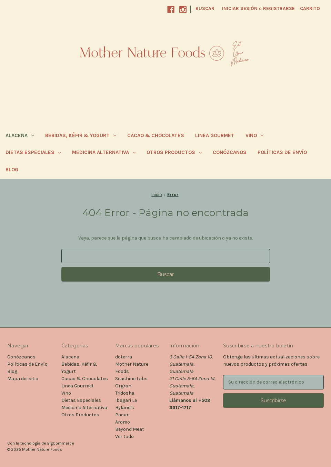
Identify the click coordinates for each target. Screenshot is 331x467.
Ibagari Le (126, 400)
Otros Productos (174, 152)
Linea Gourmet (214, 135)
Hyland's (124, 407)
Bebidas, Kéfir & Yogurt (80, 135)
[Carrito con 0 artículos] (310, 8)
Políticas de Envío (282, 152)
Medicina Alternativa (104, 152)
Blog (12, 169)
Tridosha (124, 393)
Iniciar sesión (240, 8)
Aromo (122, 422)
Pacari (122, 415)
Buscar (204, 8)
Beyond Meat (129, 429)
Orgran (123, 386)
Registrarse (279, 8)
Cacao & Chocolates (155, 135)
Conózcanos (230, 152)
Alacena (20, 135)
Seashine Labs (131, 379)
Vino (254, 135)
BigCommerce (60, 443)
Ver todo (124, 436)
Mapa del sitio (22, 379)
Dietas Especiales (33, 152)
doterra (123, 357)
